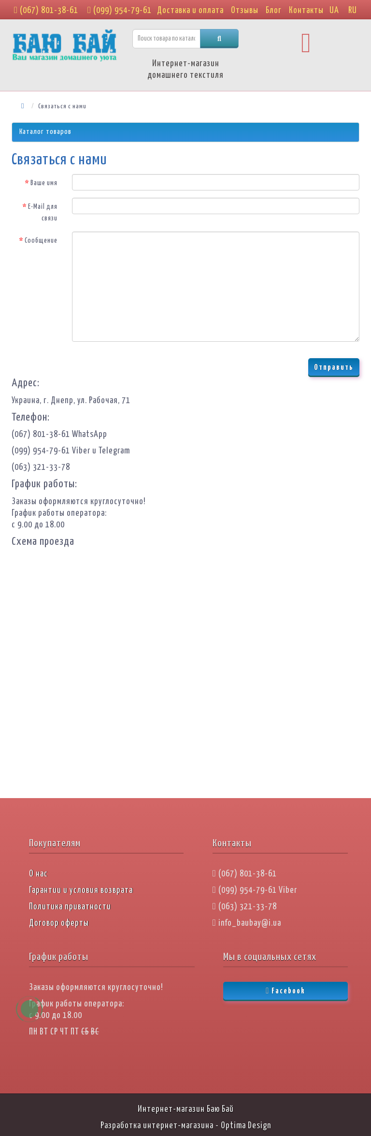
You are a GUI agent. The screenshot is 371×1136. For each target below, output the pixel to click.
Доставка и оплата (190, 10)
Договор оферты (59, 923)
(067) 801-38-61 (46, 10)
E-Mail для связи (42, 213)
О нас (38, 874)
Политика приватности (70, 907)
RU (352, 10)
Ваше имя (43, 183)
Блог (274, 10)
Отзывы (244, 10)
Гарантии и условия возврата (81, 890)
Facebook (285, 991)
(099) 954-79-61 (119, 10)
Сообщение (41, 240)
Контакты (306, 10)
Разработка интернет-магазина (157, 1125)
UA (334, 10)
